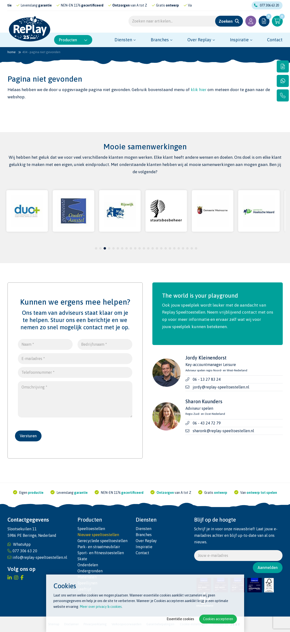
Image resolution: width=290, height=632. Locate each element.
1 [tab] (96, 248)
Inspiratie (239, 39)
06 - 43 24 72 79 (207, 423)
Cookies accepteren (218, 619)
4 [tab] (109, 248)
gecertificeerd (103, 5)
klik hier (198, 89)
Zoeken (226, 21)
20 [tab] (178, 248)
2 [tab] (100, 248)
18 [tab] (170, 248)
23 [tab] (192, 248)
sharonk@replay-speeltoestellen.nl (223, 431)
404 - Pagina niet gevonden (41, 52)
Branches (160, 39)
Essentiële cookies (180, 619)
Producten (73, 40)
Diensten (123, 39)
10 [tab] (135, 248)
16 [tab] (161, 248)
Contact (275, 39)
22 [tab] (187, 248)
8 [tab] (126, 248)
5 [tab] (113, 248)
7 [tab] (122, 248)
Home (11, 52)
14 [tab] (152, 248)
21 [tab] (183, 248)
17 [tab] (165, 248)
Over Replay (199, 39)
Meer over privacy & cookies (101, 607)
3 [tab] (105, 248)
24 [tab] (196, 248)
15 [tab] (157, 248)
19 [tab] (174, 248)
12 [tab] (144, 248)
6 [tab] (118, 248)
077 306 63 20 (266, 5)
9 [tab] (131, 248)
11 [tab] (139, 248)
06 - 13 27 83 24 (207, 379)
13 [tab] (148, 248)
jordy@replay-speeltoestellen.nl (221, 387)
